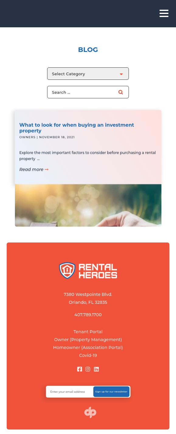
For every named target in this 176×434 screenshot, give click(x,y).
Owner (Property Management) (88, 339)
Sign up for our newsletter (111, 391)
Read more (33, 173)
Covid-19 (88, 355)
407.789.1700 (88, 314)
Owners (27, 141)
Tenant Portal (88, 331)
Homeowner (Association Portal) (88, 347)
